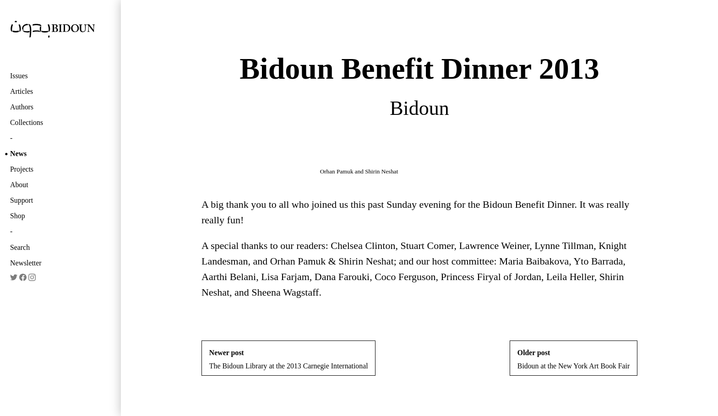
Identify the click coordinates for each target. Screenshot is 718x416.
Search (20, 247)
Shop (17, 216)
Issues (19, 76)
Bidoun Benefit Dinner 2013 (419, 68)
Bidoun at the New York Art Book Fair (573, 359)
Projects (21, 169)
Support (21, 200)
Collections (26, 122)
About (19, 185)
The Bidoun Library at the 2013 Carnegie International (288, 359)
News (18, 153)
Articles (21, 91)
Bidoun (419, 108)
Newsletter (26, 263)
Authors (21, 107)
